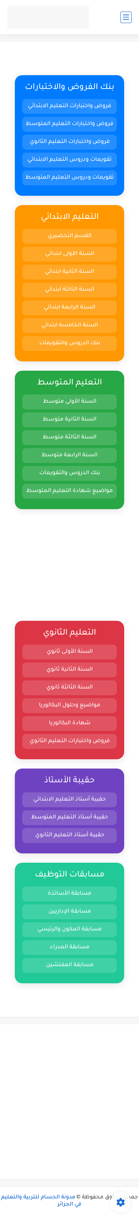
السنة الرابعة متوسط (69, 455)
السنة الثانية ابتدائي (69, 272)
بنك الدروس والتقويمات (69, 343)
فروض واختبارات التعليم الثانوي (70, 142)
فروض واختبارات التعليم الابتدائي (69, 106)
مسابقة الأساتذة (69, 894)
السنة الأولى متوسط (69, 402)
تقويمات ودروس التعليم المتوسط (69, 178)
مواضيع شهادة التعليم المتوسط (69, 491)
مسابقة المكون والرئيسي (69, 929)
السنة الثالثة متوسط (69, 437)
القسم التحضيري (70, 236)
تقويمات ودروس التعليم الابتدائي (69, 160)
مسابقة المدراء (69, 947)
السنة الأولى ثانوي (70, 652)
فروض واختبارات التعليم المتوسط (69, 124)
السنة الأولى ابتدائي (69, 254)
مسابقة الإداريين (70, 911)
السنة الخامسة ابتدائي (69, 325)
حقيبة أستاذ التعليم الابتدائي (69, 799)
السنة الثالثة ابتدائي (69, 290)
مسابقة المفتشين (69, 965)
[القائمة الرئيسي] (126, 17)
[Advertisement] (69, 564)
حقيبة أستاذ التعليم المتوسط (69, 817)
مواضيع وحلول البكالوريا (69, 705)
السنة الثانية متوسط (69, 419)
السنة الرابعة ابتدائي (69, 307)
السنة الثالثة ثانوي (69, 687)
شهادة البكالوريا (69, 723)
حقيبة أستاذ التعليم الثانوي (69, 835)
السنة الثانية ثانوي (69, 670)
